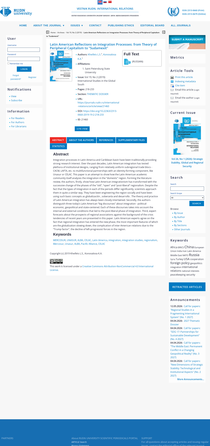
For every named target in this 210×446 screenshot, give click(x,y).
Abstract (58, 140)
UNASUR (71, 240)
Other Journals (182, 229)
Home (23, 25)
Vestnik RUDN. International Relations (105, 12)
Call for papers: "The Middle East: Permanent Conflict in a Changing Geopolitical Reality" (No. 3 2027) (186, 350)
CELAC (87, 240)
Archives (60, 32)
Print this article (184, 77)
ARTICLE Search (79, 442)
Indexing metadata (185, 81)
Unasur (69, 243)
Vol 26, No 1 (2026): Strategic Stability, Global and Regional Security (187, 162)
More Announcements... (190, 379)
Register (32, 77)
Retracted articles (187, 287)
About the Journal (47, 25)
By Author (179, 217)
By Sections (180, 225)
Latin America (99, 240)
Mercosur (58, 243)
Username (11, 45)
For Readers (17, 118)
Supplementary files (131, 140)
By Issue (178, 213)
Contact (95, 25)
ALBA (80, 240)
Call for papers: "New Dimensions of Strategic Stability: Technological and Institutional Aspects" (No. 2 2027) (186, 368)
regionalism (150, 240)
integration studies (132, 240)
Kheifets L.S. (94, 54)
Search (173, 184)
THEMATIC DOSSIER (97, 94)
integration (115, 240)
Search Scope (187, 196)
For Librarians (18, 126)
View (13, 96)
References (106, 140)
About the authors (81, 140)
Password (11, 54)
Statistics (58, 146)
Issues (75, 25)
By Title (178, 221)
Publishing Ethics (121, 25)
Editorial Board (153, 25)
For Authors (17, 122)
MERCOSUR (59, 240)
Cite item (180, 85)
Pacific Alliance (89, 243)
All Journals (181, 25)
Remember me (16, 63)
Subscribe (16, 100)
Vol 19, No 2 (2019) (74, 32)
